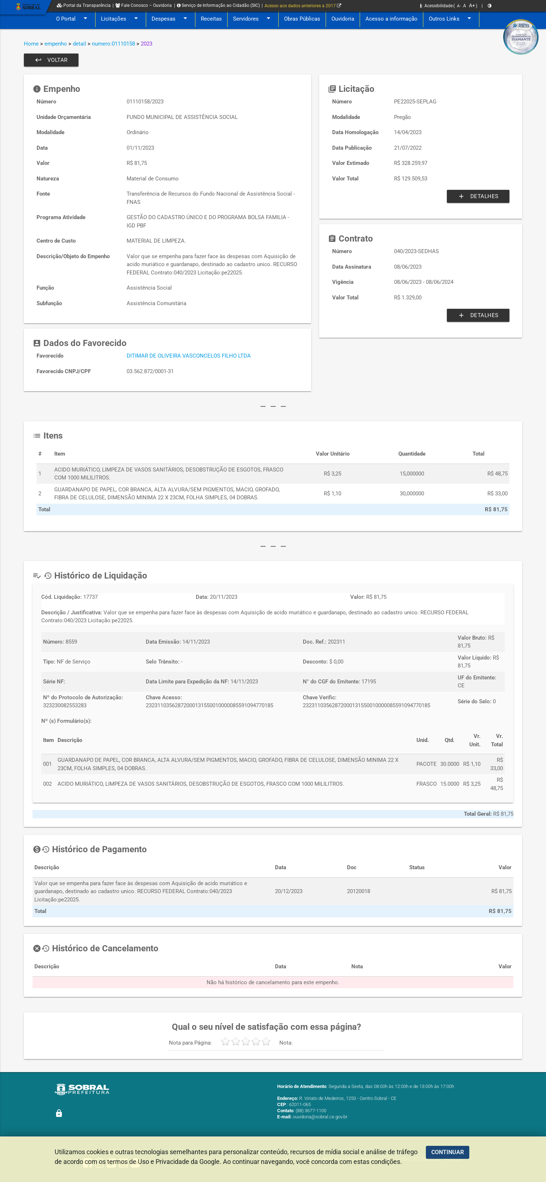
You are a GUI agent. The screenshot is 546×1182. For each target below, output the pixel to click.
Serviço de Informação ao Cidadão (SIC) (218, 5)
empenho (56, 43)
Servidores (253, 19)
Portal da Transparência (84, 5)
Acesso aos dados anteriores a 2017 (302, 5)
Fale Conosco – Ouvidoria (143, 5)
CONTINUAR (447, 1152)
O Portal (73, 19)
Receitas (211, 19)
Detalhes (478, 196)
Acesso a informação (391, 19)
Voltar (51, 60)
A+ (472, 5)
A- (459, 6)
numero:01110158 (113, 43)
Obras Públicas (302, 19)
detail (79, 43)
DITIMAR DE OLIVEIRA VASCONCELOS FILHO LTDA (189, 356)
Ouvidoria (342, 19)
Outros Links (451, 19)
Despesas (171, 19)
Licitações (120, 19)
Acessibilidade (436, 5)
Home (31, 43)
